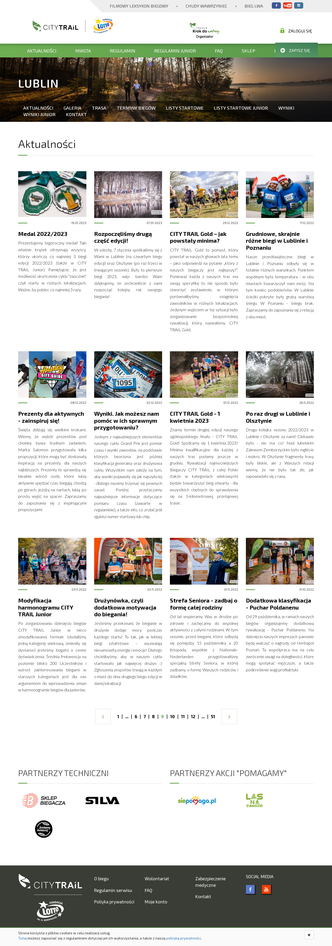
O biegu (101, 878)
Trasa (99, 108)
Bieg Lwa (254, 5)
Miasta (83, 51)
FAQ (219, 51)
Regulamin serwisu (113, 890)
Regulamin (122, 51)
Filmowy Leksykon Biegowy (139, 5)
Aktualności (41, 51)
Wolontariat (157, 878)
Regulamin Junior (175, 51)
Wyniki (286, 108)
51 (213, 716)
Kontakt (76, 114)
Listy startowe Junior (241, 108)
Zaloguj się (296, 30)
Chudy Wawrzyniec (206, 5)
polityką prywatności (183, 938)
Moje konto (156, 901)
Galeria (72, 108)
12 (193, 716)
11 (183, 716)
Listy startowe (185, 108)
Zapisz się (295, 50)
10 (172, 716)
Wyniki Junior (39, 114)
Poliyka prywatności (114, 901)
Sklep (248, 51)
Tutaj (22, 938)
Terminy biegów (136, 108)
